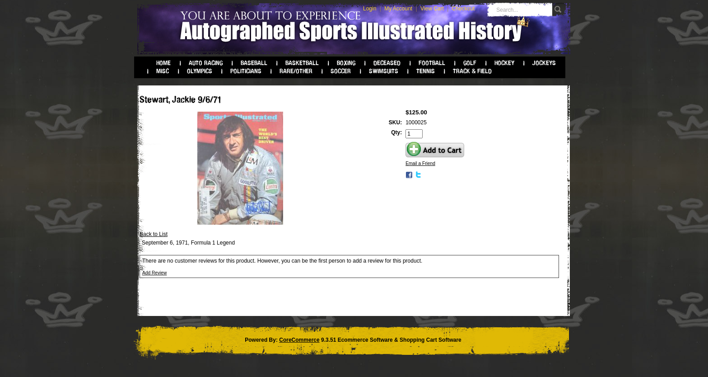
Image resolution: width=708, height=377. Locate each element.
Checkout (463, 8)
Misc (162, 71)
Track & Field (472, 71)
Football (432, 63)
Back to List (154, 234)
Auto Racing (206, 63)
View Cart (432, 8)
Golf (469, 63)
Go (559, 9)
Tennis (425, 71)
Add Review (154, 272)
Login (369, 8)
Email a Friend (420, 163)
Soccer (341, 71)
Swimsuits (383, 71)
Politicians (245, 71)
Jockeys (544, 63)
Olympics (199, 71)
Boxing (346, 63)
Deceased (387, 63)
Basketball (302, 63)
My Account (398, 8)
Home (163, 63)
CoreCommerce (299, 340)
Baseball (254, 63)
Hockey (504, 63)
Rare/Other (295, 71)
